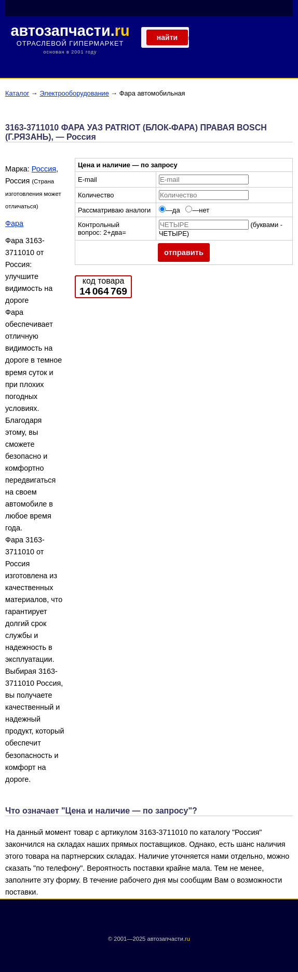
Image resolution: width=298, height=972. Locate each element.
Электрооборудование (74, 93)
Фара (14, 223)
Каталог (17, 93)
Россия (44, 169)
